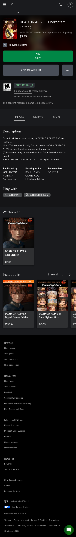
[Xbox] (9, 12)
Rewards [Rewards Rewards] (8, 464)
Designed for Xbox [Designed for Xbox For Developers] (12, 491)
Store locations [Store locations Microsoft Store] (10, 447)
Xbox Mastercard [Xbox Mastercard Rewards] (11, 469)
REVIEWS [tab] (38, 116)
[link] (18, 241)
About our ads (54, 525)
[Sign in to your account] (70, 5)
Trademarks (9, 525)
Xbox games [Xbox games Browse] (9, 353)
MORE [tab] (56, 116)
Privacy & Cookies (39, 520)
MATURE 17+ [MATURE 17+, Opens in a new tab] (24, 85)
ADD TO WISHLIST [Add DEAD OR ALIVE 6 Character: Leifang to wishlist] (31, 70)
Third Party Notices (25, 525)
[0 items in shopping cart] (62, 5)
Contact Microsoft (21, 520)
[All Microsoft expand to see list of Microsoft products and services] (4, 5)
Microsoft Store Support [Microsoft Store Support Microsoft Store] (14, 431)
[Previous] (62, 274)
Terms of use (54, 520)
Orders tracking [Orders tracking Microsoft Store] (10, 442)
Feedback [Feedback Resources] (8, 392)
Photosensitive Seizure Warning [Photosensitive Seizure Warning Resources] (17, 403)
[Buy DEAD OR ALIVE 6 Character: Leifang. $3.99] (38, 56)
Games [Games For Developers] (7, 485)
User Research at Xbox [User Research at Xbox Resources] (14, 409)
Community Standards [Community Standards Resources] (13, 398)
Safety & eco (40, 525)
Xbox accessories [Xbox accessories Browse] (11, 365)
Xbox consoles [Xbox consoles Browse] (10, 348)
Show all (53, 274)
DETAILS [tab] (19, 116)
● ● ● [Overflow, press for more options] (67, 70)
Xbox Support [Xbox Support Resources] (10, 386)
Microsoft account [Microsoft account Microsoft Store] (12, 425)
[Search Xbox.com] (12, 4)
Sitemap (7, 520)
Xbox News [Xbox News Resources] (9, 381)
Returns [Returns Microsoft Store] (7, 436)
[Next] (69, 274)
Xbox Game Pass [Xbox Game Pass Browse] (11, 359)
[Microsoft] (38, 3)
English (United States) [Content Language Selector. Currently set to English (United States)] (19, 501)
